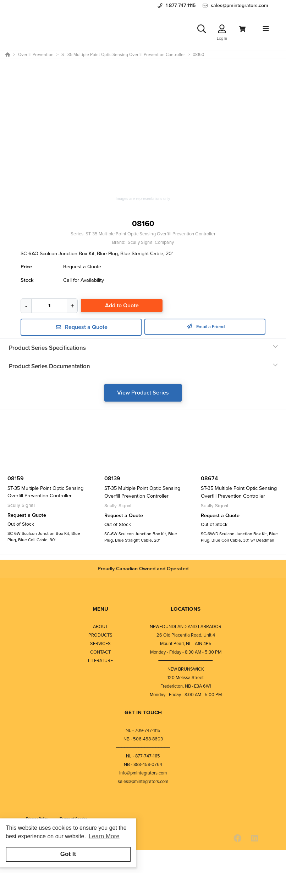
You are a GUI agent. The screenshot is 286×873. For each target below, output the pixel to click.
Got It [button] (68, 854)
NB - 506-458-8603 (143, 738)
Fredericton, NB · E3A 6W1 (185, 686)
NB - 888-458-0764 (143, 764)
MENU (100, 609)
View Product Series (143, 392)
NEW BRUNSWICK (185, 669)
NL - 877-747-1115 (143, 755)
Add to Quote (122, 305)
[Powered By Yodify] (143, 863)
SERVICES (100, 643)
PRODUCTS (100, 635)
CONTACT (100, 652)
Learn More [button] (104, 836)
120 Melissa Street (185, 677)
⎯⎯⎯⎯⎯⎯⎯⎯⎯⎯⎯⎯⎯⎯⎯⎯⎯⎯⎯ (186, 660)
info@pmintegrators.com (143, 773)
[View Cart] (242, 29)
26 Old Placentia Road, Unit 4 (185, 635)
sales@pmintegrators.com (143, 781)
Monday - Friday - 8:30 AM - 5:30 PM (185, 652)
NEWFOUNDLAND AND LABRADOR (185, 626)
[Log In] (222, 29)
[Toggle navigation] (266, 29)
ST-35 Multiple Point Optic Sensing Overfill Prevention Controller (150, 233)
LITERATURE (100, 660)
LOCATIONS (185, 609)
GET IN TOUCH (143, 712)
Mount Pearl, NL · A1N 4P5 (185, 643)
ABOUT (100, 626)
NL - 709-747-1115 (143, 730)
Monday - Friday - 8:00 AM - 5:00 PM (186, 694)
